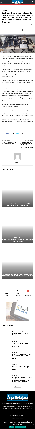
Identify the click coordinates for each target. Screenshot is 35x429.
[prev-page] (2, 282)
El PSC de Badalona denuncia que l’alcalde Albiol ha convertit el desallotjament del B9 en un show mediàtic (17, 275)
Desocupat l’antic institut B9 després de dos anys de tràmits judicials (21, 368)
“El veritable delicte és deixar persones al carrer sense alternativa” (17, 240)
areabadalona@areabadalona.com (13, 414)
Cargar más (17, 386)
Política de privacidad (21, 426)
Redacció (7, 24)
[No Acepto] (33, 424)
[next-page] (5, 282)
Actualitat (7, 8)
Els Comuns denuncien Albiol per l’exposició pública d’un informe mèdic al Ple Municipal (9, 144)
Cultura (17, 201)
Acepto (11, 426)
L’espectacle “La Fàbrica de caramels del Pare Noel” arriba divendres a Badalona (17, 204)
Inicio (3, 8)
